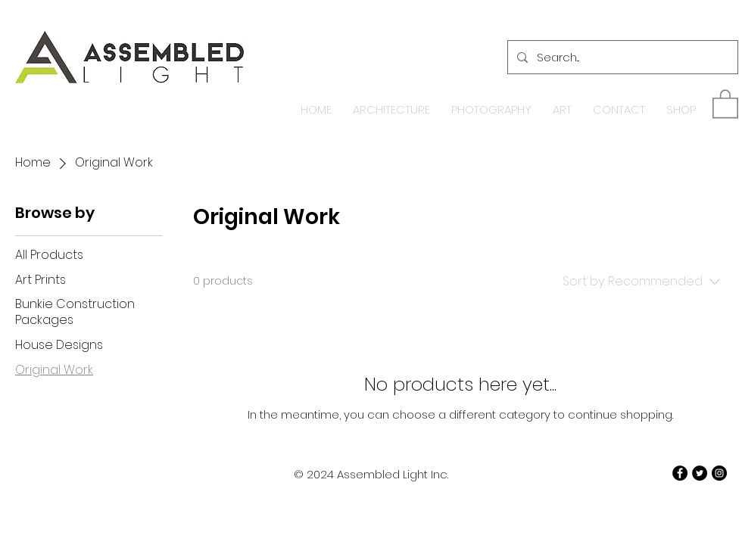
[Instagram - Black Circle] (719, 473)
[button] (725, 103)
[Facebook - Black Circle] (679, 473)
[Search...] (621, 57)
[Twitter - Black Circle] (699, 473)
